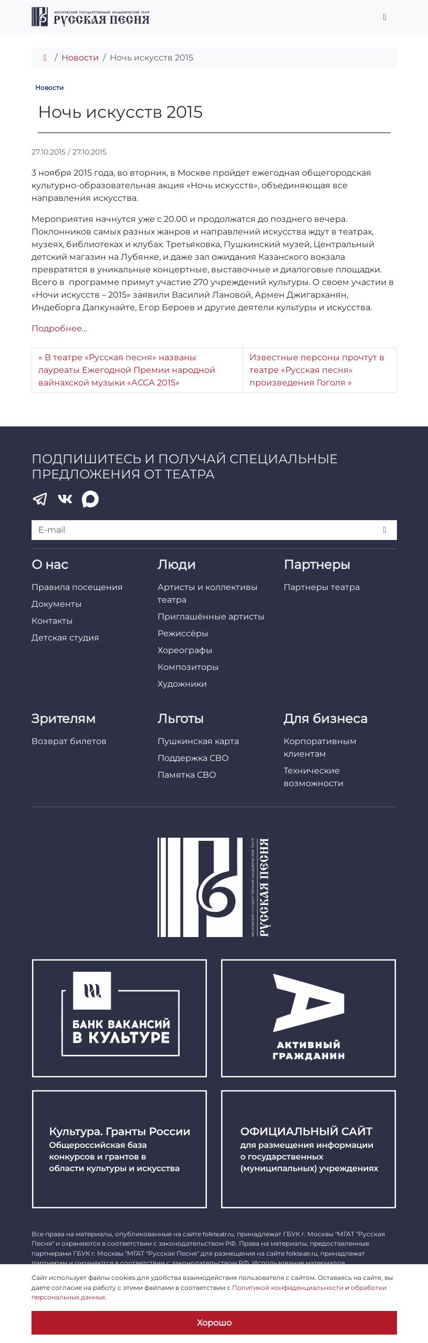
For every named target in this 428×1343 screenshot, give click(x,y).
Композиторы (188, 667)
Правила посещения (77, 587)
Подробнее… (59, 328)
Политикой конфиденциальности (287, 1287)
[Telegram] (40, 499)
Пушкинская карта (198, 741)
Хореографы (185, 650)
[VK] (65, 499)
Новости (80, 58)
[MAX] (90, 499)
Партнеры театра (322, 587)
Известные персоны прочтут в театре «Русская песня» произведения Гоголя (316, 370)
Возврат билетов (69, 741)
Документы (57, 604)
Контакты (52, 621)
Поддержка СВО (193, 758)
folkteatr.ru (218, 1234)
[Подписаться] (385, 530)
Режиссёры (183, 633)
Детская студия (65, 638)
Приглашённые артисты (211, 617)
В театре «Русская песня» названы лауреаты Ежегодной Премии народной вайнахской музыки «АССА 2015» (126, 370)
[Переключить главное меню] (385, 17)
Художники (182, 684)
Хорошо (214, 1323)
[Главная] (45, 58)
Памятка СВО (187, 775)
